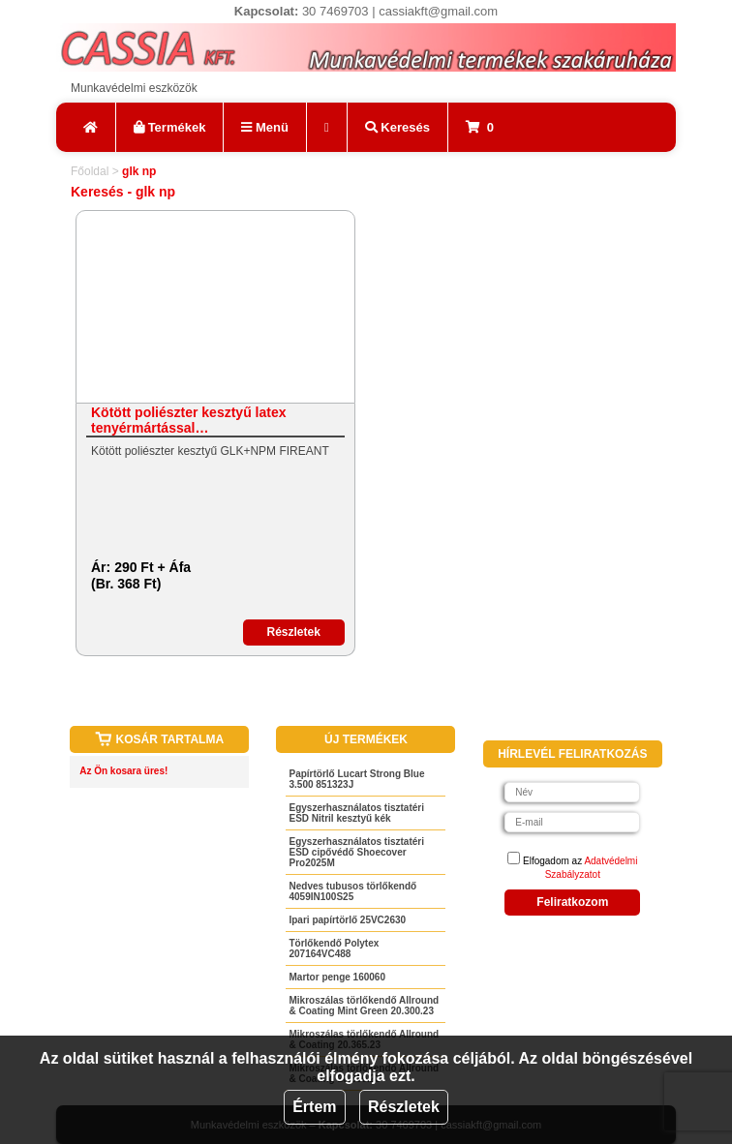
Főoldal (89, 171)
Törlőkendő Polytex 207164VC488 (334, 948)
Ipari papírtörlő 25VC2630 (347, 920)
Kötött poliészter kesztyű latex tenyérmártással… (189, 420)
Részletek (404, 1107)
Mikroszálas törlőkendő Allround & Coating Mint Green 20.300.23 (364, 1005)
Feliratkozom (572, 902)
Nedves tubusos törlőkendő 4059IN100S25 (352, 891)
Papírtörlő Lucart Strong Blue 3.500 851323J (356, 779)
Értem (314, 1107)
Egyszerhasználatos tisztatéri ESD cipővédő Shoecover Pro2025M (356, 852)
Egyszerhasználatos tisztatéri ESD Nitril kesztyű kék (356, 813)
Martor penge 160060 (337, 977)
